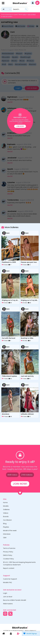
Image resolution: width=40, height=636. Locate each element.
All (3, 9)
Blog (4, 523)
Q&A (4, 538)
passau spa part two (29, 262)
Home (5, 502)
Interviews (6, 534)
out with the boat (8, 338)
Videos (5, 513)
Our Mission (7, 520)
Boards (6, 516)
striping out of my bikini (29, 300)
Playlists (6, 527)
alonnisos (5, 414)
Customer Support (10, 579)
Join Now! (20, 126)
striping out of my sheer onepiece (10, 300)
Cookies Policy (8, 559)
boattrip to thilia (27, 338)
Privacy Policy (8, 552)
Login (24, 14)
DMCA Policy (7, 555)
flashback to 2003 (9, 262)
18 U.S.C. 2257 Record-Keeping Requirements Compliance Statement (19, 563)
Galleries (6, 509)
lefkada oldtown (27, 414)
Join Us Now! (32, 14)
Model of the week (10, 531)
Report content (8, 568)
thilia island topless (9, 376)
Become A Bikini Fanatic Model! (14, 600)
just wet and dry (27, 376)
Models (6, 506)
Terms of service (9, 548)
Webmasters (8, 604)
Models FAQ (7, 582)
